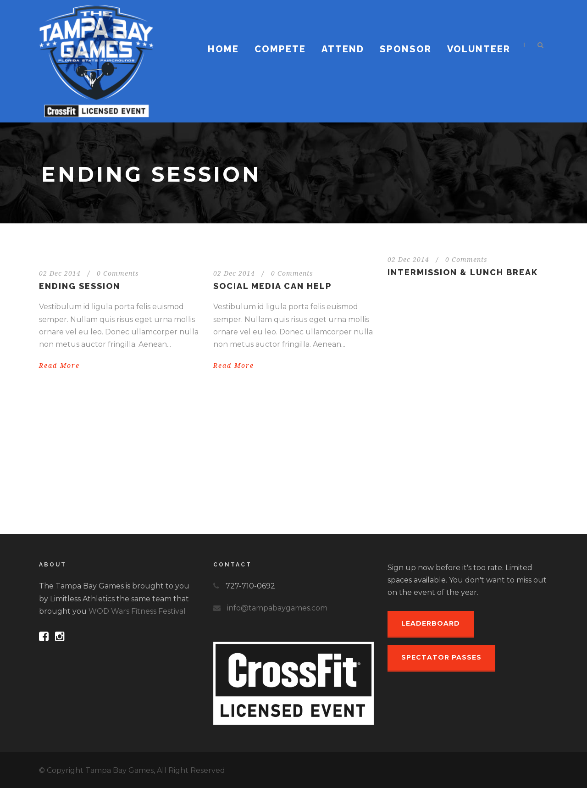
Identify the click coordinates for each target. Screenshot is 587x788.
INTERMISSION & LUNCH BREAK (463, 272)
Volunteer (478, 49)
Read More (59, 365)
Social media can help (272, 286)
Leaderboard (430, 623)
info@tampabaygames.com (277, 608)
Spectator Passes (441, 657)
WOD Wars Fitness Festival (137, 611)
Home (223, 49)
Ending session (79, 286)
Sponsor (406, 49)
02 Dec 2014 (60, 273)
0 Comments (118, 273)
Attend (342, 49)
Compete (280, 49)
